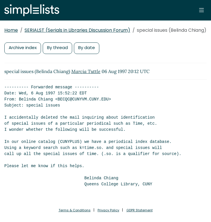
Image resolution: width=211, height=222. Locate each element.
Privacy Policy (108, 210)
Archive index (23, 47)
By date (86, 47)
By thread (57, 47)
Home (11, 30)
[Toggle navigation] (201, 10)
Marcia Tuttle (85, 71)
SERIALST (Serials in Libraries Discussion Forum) (77, 30)
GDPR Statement (139, 210)
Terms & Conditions (75, 210)
